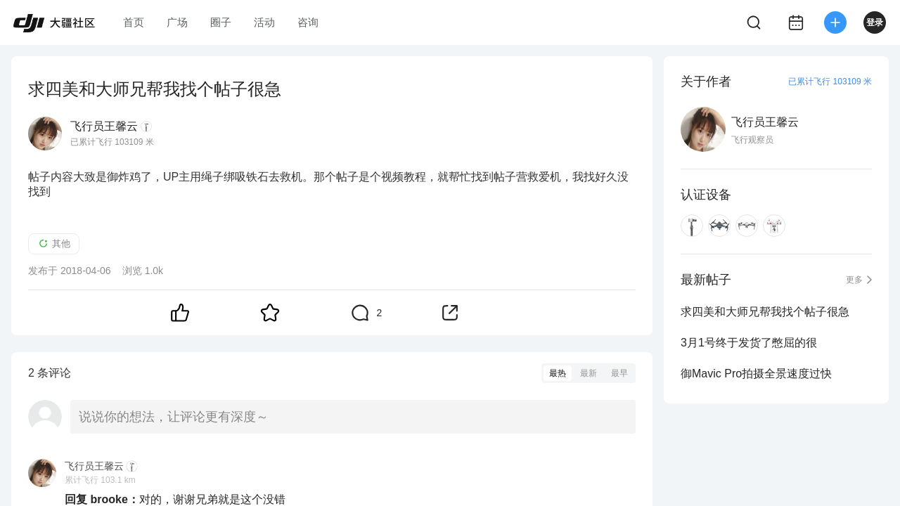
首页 (133, 22)
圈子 (220, 22)
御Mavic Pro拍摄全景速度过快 (756, 373)
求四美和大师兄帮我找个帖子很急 (765, 312)
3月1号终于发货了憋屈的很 (749, 343)
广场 (177, 22)
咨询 (308, 22)
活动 (264, 22)
